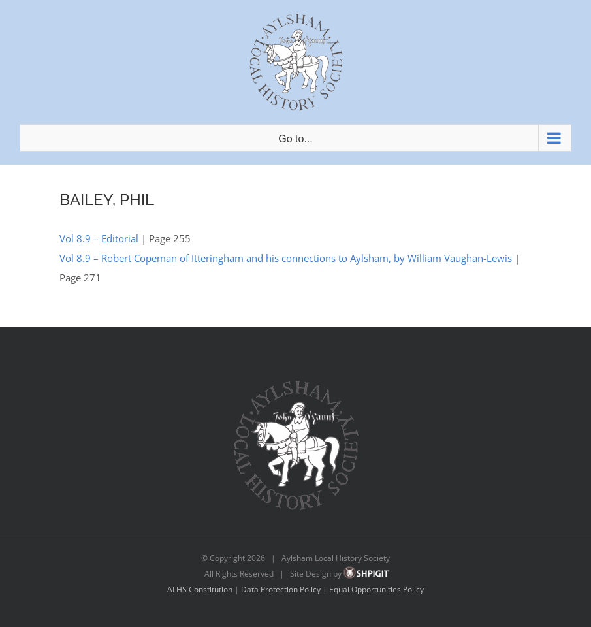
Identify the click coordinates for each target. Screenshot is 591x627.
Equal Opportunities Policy (376, 589)
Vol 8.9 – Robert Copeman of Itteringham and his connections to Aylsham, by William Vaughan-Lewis (285, 258)
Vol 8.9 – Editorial (98, 238)
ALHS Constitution (199, 589)
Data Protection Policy (281, 589)
